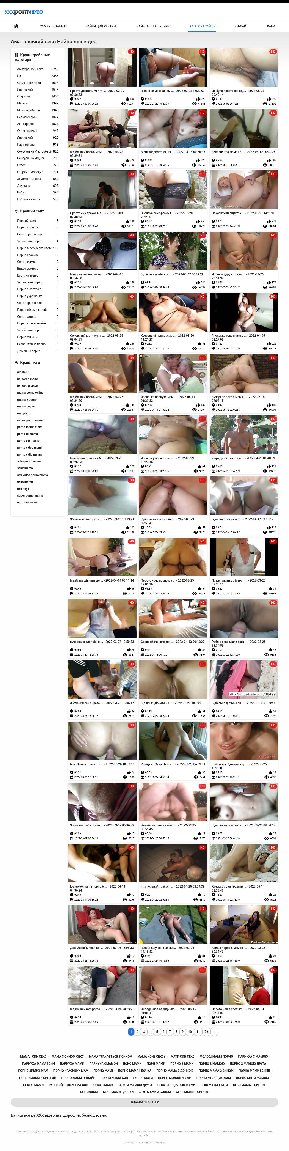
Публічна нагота (37, 199)
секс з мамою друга (135, 1085)
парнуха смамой (104, 1063)
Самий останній (53, 26)
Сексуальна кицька (37, 158)
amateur (22, 372)
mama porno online (30, 392)
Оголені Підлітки (37, 83)
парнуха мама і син (38, 1063)
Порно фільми (37, 337)
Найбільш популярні (153, 26)
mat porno (24, 413)
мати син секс (183, 1056)
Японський (37, 89)
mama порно (26, 406)
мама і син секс (33, 1056)
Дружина (37, 186)
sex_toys (23, 489)
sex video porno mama (32, 475)
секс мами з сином (155, 1092)
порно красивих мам (70, 1070)
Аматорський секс (37, 69)
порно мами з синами (37, 1078)
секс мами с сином (192, 1092)
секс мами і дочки (118, 1092)
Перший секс (37, 221)
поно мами (132, 1063)
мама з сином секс (68, 1056)
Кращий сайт (32, 211)
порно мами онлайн (78, 1078)
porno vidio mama (29, 454)
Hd (37, 76)
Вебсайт (241, 26)
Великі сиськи (37, 117)
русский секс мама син (68, 1085)
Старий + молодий (37, 172)
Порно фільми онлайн (37, 310)
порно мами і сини (254, 1070)
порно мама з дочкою (174, 1070)
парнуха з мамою (253, 1056)
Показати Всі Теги (144, 1102)
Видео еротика (37, 268)
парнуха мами (72, 1063)
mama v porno (27, 399)
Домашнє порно (37, 351)
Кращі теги (30, 362)
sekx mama (25, 468)
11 (198, 1031)
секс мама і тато (214, 1085)
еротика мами (27, 502)
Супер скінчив (37, 131)
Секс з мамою (37, 262)
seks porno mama (29, 461)
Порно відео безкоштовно (37, 248)
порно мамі (103, 1070)
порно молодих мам (213, 1078)
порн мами (156, 1063)
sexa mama (25, 482)
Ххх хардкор (37, 124)
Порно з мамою (37, 227)
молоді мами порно (216, 1056)
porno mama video (29, 427)
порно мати (143, 1078)
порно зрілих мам (33, 1070)
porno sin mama (28, 440)
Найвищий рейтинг (101, 26)
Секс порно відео (37, 234)
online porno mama (30, 420)
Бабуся (37, 192)
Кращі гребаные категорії (32, 57)
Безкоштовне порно (37, 344)
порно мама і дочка (134, 1070)
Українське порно (37, 241)
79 (206, 1031)
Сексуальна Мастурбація (37, 151)
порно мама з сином (216, 1070)
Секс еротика (37, 317)
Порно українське (37, 296)
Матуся (37, 103)
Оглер (37, 165)
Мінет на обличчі (37, 110)
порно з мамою (212, 1063)
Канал (272, 26)
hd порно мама (27, 386)
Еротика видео (37, 275)
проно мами (33, 1085)
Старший (37, 96)
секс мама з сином (249, 1085)
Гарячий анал (37, 144)
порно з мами (182, 1063)
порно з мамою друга (248, 1063)
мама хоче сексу (151, 1056)
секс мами (89, 1092)
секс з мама (103, 1085)
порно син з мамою (252, 1078)
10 (190, 1031)
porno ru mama (27, 434)
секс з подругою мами (176, 1085)
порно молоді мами (174, 1078)
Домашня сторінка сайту (16, 26)
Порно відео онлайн (37, 323)
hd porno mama (28, 379)
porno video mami (29, 447)
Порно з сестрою (37, 289)
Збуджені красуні (37, 179)
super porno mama (30, 495)
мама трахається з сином (110, 1056)
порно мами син (114, 1078)
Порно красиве (37, 255)
